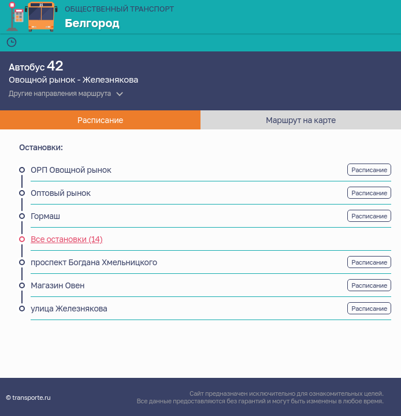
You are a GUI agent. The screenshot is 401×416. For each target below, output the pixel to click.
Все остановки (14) (67, 239)
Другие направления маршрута (60, 93)
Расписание (369, 169)
